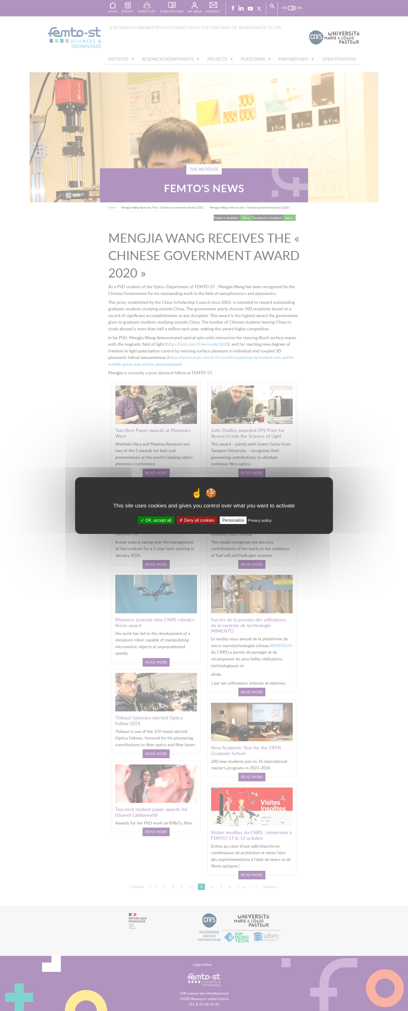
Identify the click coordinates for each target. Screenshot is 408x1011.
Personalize (233, 520)
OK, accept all (156, 520)
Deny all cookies (196, 520)
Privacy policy (260, 520)
